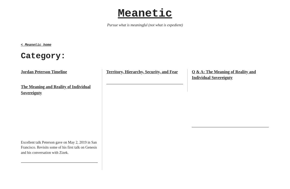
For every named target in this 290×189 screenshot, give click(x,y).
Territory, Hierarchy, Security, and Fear (142, 72)
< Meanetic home (36, 45)
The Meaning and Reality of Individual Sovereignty (56, 90)
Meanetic (145, 13)
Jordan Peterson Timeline (44, 72)
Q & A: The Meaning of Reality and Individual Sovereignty (224, 75)
